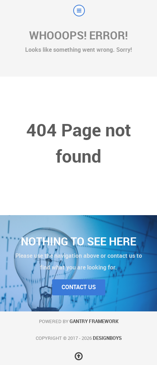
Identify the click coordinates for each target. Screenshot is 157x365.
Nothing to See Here (78, 241)
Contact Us (79, 287)
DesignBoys (107, 338)
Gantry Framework (94, 321)
